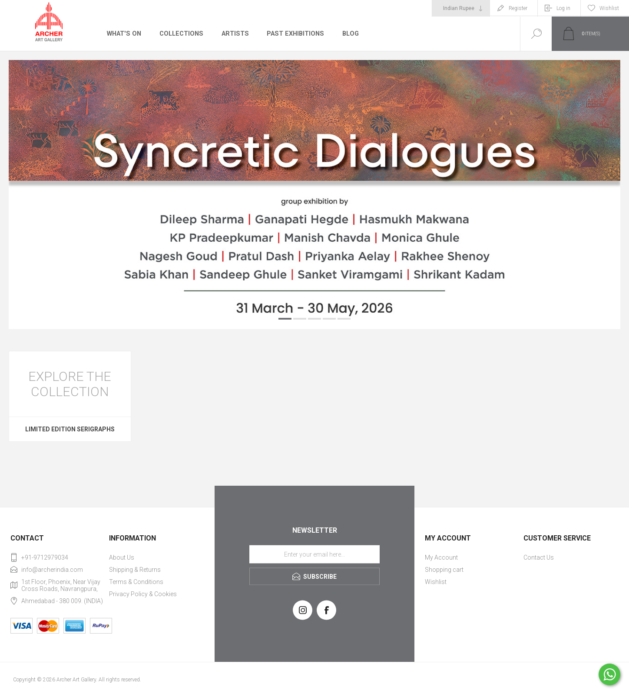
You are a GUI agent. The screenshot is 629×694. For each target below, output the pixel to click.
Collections (180, 33)
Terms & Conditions (136, 581)
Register (518, 8)
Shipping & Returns (135, 569)
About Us (121, 557)
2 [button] (299, 319)
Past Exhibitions (293, 33)
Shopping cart (444, 569)
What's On (123, 33)
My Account (441, 557)
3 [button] (314, 319)
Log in (563, 8)
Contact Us (538, 557)
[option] (314, 194)
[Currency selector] (461, 8)
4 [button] (329, 319)
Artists (233, 33)
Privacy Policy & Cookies (143, 594)
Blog (348, 33)
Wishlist (436, 581)
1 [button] (284, 319)
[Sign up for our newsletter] (314, 554)
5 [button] (344, 319)
